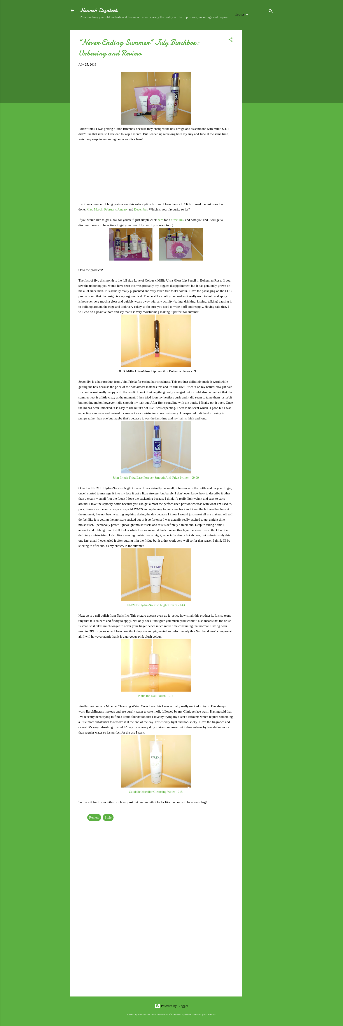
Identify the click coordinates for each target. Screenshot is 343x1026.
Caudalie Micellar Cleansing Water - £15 (156, 791)
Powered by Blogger (171, 1006)
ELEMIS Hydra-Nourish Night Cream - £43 (156, 605)
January (122, 209)
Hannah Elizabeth (98, 10)
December (140, 209)
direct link (177, 220)
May (90, 209)
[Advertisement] (259, 96)
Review (94, 817)
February (110, 209)
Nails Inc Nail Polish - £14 (155, 695)
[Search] (270, 12)
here (161, 220)
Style (108, 817)
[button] (230, 40)
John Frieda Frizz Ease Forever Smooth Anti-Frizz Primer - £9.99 (156, 477)
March (98, 209)
